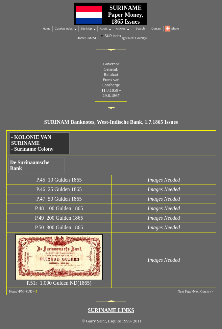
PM (88, 38)
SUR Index (113, 36)
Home (46, 28)
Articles (120, 28)
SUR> (97, 38)
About (103, 28)
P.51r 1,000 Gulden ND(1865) (59, 283)
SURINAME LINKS (111, 310)
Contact (156, 28)
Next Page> (185, 291)
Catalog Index (63, 28)
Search (140, 28)
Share (175, 28)
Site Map (86, 28)
